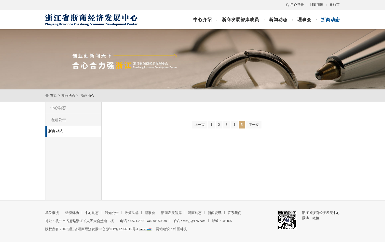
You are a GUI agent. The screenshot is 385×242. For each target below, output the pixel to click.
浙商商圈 (317, 5)
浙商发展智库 (171, 213)
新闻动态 (278, 19)
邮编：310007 (222, 221)
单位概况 (52, 213)
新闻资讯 (214, 213)
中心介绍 (202, 19)
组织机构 (72, 213)
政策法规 (131, 213)
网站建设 (163, 229)
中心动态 (58, 108)
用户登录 (297, 5)
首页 (53, 95)
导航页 (335, 5)
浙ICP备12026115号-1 (122, 229)
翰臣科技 (180, 229)
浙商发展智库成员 (240, 19)
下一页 (254, 125)
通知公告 (58, 120)
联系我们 (234, 213)
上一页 (199, 125)
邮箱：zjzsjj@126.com (189, 221)
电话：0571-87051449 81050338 (143, 221)
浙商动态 (330, 19)
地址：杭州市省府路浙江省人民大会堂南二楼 (79, 221)
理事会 (304, 19)
